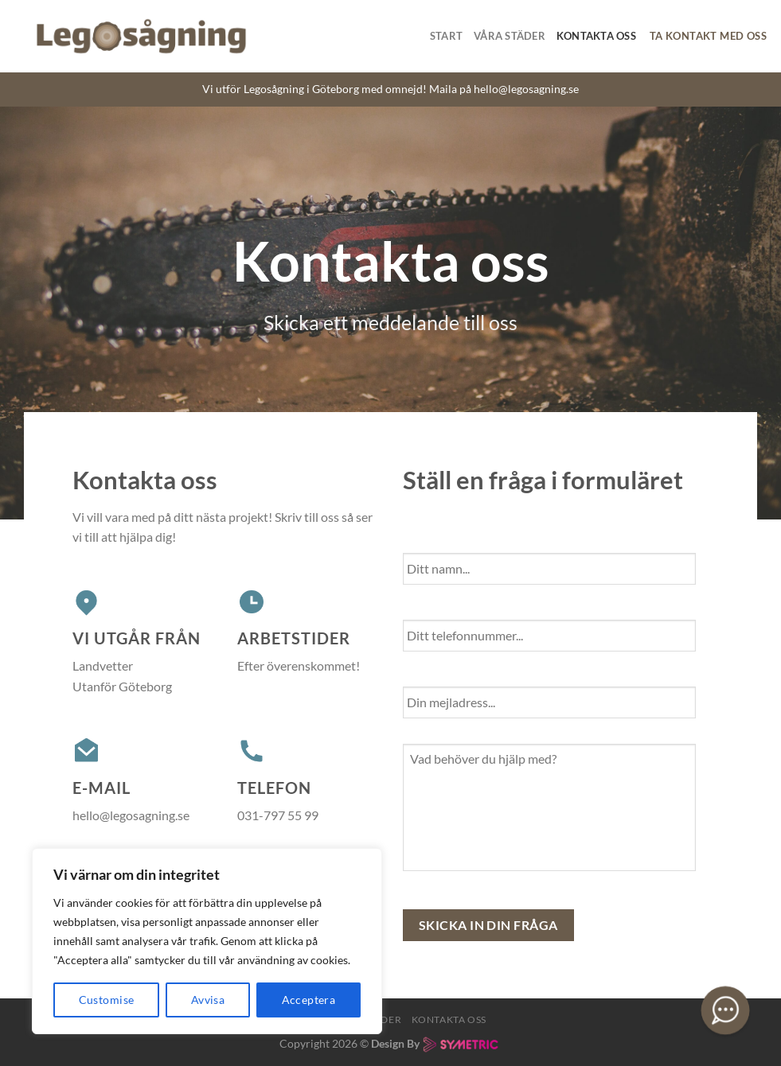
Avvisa (208, 999)
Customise (107, 999)
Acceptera (309, 999)
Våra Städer (509, 35)
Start (446, 35)
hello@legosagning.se (526, 89)
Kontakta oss (596, 35)
